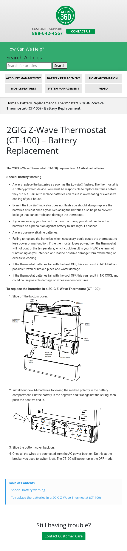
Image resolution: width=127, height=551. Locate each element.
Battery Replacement (63, 78)
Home (11, 103)
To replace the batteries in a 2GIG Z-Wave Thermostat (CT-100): (56, 498)
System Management (63, 89)
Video (103, 89)
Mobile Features (23, 89)
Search (59, 66)
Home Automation (103, 78)
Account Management (23, 78)
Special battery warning (28, 490)
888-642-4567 (47, 33)
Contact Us (80, 31)
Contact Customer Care (64, 536)
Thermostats (68, 103)
